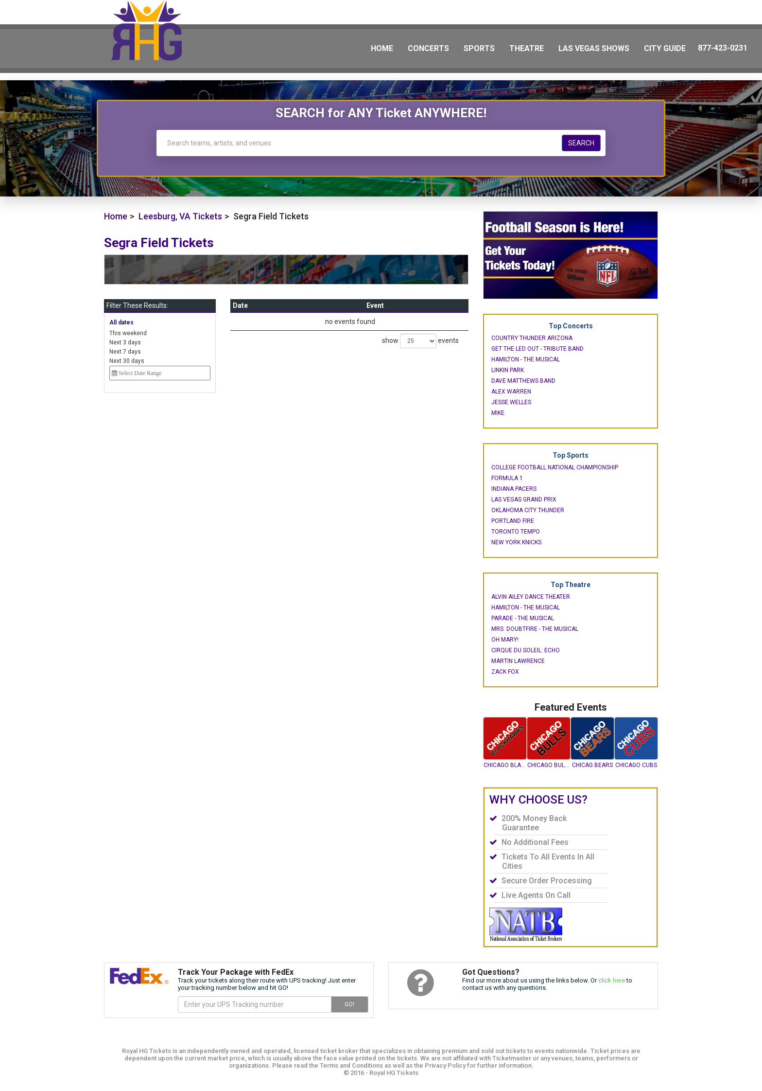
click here (611, 980)
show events (420, 341)
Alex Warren (511, 391)
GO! (349, 1004)
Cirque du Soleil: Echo (525, 650)
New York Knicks (516, 542)
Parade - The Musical (522, 618)
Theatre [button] (526, 48)
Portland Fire (512, 521)
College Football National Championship (554, 467)
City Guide (665, 48)
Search (581, 143)
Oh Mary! (505, 639)
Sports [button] (479, 48)
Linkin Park (507, 370)
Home (382, 48)
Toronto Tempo (515, 531)
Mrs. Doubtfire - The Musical (534, 629)
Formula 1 (507, 478)
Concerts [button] (428, 48)
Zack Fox (505, 671)
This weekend (128, 333)
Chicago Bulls (548, 765)
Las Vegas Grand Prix (523, 499)
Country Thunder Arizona (531, 338)
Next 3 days (125, 342)
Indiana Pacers (514, 488)
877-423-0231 (722, 48)
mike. (498, 413)
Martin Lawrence (518, 661)
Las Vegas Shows (593, 48)
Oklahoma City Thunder (527, 510)
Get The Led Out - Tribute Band (537, 348)
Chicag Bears (592, 765)
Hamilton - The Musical (525, 359)
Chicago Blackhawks (505, 765)
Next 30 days (126, 361)
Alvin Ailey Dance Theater (530, 596)
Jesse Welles (511, 402)
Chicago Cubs (636, 765)
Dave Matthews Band (523, 380)
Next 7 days (125, 351)
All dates (121, 322)
